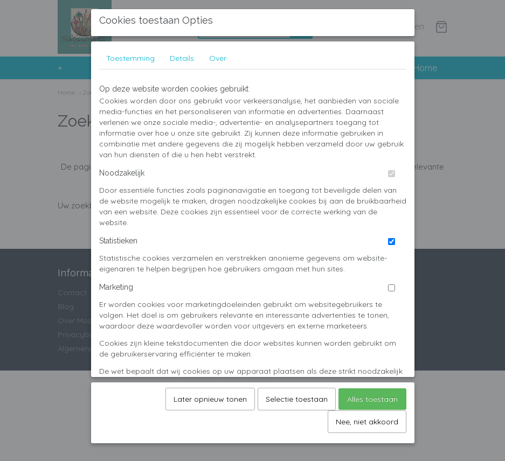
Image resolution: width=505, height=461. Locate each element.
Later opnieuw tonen (210, 395)
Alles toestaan (372, 395)
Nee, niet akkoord (367, 418)
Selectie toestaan (297, 395)
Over (217, 54)
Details (182, 54)
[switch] (391, 169)
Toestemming (130, 54)
